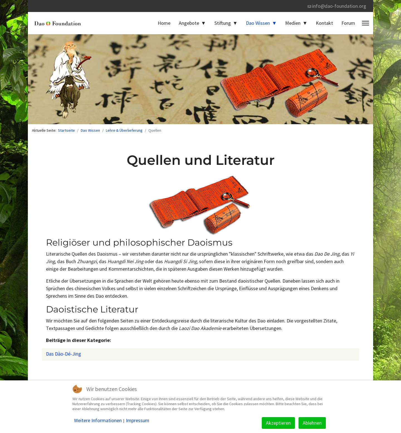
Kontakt (324, 23)
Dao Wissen (258, 23)
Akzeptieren (278, 423)
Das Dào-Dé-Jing (63, 354)
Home (164, 23)
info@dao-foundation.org (339, 6)
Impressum (137, 420)
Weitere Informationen (98, 420)
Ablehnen (312, 423)
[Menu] (365, 23)
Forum (348, 23)
